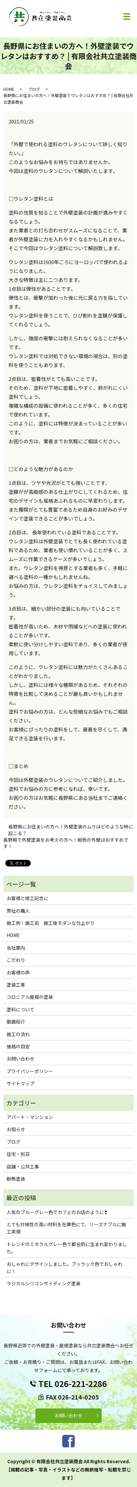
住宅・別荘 (18, 1154)
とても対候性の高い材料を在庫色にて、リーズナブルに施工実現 (66, 1228)
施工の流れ (18, 1034)
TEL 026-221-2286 (72, 1383)
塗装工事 (16, 984)
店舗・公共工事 (23, 1166)
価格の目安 (18, 1046)
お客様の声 (18, 972)
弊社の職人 (18, 910)
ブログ (34, 89)
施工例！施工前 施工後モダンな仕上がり (51, 923)
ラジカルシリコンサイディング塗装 (43, 1283)
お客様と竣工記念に (27, 898)
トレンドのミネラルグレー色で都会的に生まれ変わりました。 (67, 1248)
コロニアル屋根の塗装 (30, 997)
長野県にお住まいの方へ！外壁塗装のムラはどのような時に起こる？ (70, 830)
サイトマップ (20, 1083)
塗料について (20, 1009)
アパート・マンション (30, 1117)
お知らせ (16, 1129)
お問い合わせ (20, 1058)
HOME (8, 89)
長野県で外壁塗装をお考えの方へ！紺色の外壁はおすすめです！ (65, 843)
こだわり (16, 960)
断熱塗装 (16, 1178)
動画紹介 (16, 1021)
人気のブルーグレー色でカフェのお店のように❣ (57, 1212)
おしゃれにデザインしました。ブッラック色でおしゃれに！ (64, 1267)
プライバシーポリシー (30, 1071)
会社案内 (16, 947)
